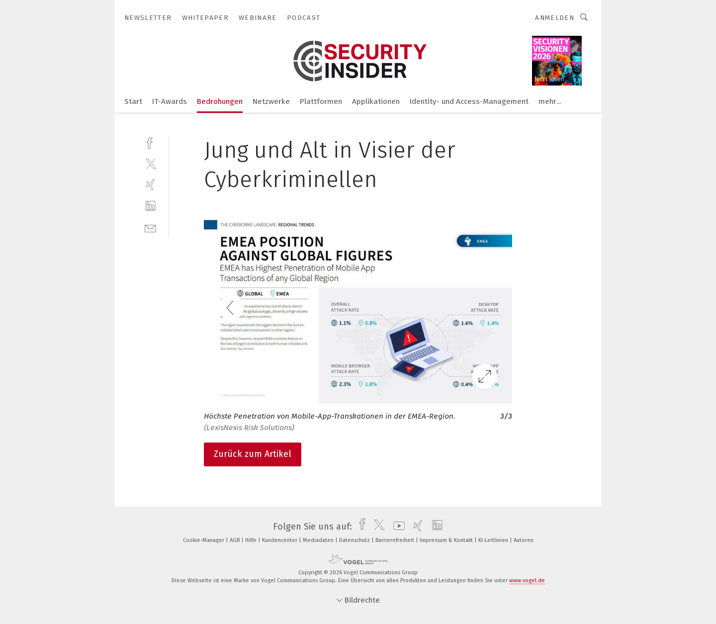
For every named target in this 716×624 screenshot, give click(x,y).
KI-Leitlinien (494, 540)
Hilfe (251, 540)
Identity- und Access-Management (469, 101)
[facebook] (150, 142)
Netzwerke (271, 101)
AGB (235, 540)
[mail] (150, 227)
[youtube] (396, 526)
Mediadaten (319, 540)
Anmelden (554, 17)
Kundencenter (280, 540)
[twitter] (150, 163)
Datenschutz (355, 540)
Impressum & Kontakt (447, 540)
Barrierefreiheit (395, 540)
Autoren (524, 540)
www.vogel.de (527, 580)
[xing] (150, 184)
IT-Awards (169, 101)
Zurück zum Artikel (252, 453)
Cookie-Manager (204, 540)
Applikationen (376, 101)
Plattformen (321, 101)
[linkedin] (150, 206)
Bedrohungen (220, 101)
